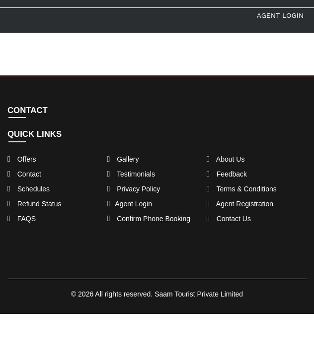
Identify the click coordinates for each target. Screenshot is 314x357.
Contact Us (229, 219)
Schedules (28, 189)
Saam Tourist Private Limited (199, 294)
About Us (226, 159)
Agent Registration (240, 204)
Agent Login (280, 15)
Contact (24, 174)
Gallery (123, 159)
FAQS (21, 219)
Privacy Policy (133, 189)
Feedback (227, 174)
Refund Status (34, 204)
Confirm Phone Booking (148, 219)
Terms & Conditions (242, 189)
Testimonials (131, 174)
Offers (21, 159)
